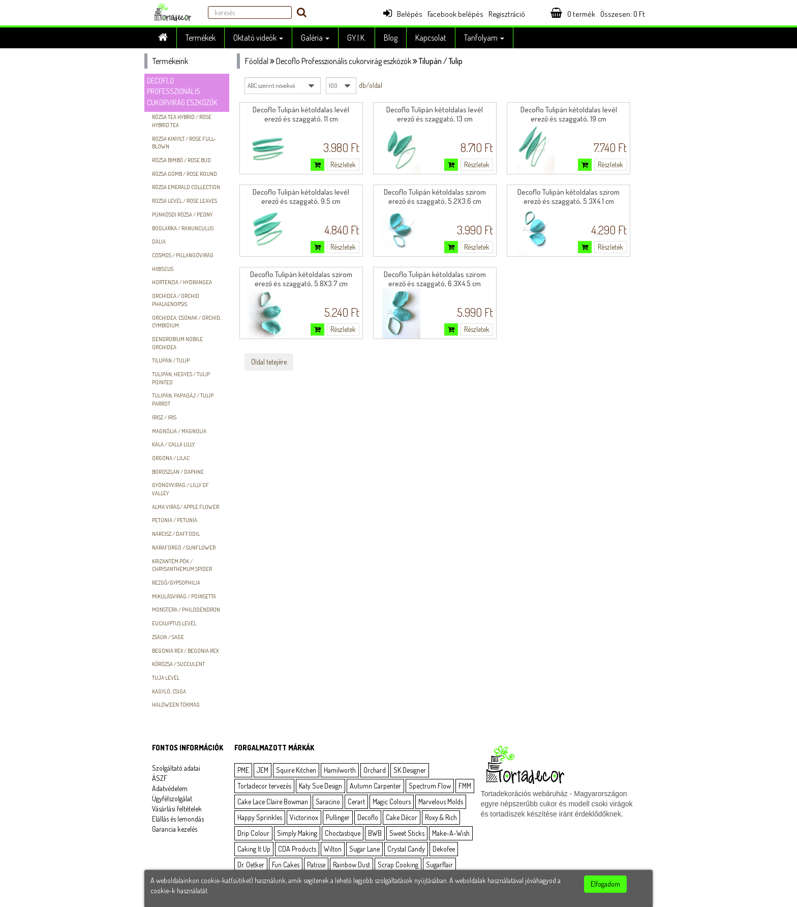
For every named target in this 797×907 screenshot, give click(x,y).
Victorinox (304, 817)
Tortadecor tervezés (264, 785)
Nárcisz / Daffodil (176, 533)
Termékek (201, 38)
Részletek (343, 164)
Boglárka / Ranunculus (182, 228)
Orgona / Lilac (171, 458)
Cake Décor (401, 817)
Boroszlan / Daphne (178, 471)
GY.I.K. (356, 38)
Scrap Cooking (398, 864)
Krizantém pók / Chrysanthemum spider (182, 565)
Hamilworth (340, 770)
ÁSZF (159, 778)
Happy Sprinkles (259, 817)
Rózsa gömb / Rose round (184, 173)
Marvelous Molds (440, 801)
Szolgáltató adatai (176, 768)
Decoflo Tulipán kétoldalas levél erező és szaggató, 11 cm (301, 114)
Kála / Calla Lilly (173, 444)
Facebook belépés (455, 14)
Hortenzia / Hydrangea (182, 282)
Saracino (328, 801)
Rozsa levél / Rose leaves (184, 200)
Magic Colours (392, 801)
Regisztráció (506, 14)
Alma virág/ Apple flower (185, 506)
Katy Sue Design (320, 785)
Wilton (333, 848)
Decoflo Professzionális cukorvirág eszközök (182, 91)
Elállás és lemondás (178, 818)
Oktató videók (258, 38)
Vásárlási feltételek (177, 808)
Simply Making (297, 833)
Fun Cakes (285, 864)
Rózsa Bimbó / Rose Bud (181, 160)
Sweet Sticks (406, 833)
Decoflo (367, 817)
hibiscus (162, 269)
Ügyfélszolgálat (172, 798)
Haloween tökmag (176, 704)
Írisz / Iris (164, 417)
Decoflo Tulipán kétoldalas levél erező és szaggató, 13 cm (434, 114)
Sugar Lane (364, 848)
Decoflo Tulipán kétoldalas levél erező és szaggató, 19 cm (568, 114)
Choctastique (342, 833)
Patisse (316, 864)
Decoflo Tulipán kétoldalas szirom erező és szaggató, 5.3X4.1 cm (568, 196)
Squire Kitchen (296, 770)
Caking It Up (253, 848)
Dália (159, 241)
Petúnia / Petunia (174, 520)
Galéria (315, 38)
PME (243, 770)
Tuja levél (165, 677)
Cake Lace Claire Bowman (272, 801)
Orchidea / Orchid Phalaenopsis (175, 300)
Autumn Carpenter (375, 785)
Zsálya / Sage (168, 637)
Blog (390, 38)
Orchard (374, 770)
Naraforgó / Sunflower (184, 547)
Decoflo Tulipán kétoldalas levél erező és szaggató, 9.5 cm (301, 196)
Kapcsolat (430, 38)
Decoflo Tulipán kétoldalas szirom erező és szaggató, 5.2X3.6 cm (435, 196)
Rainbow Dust (351, 864)
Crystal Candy (406, 848)
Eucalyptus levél (174, 623)
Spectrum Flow (430, 785)
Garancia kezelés (174, 829)
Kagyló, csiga (169, 691)
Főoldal (256, 61)
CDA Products (297, 848)
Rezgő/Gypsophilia (176, 582)
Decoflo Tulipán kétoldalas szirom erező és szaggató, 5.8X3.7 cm (301, 278)
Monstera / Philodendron (186, 609)
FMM (464, 785)
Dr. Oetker (250, 864)
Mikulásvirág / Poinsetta (184, 596)
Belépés (402, 14)
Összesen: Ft (622, 14)
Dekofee (444, 848)
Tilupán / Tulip (171, 360)
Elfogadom (605, 884)
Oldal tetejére (269, 361)
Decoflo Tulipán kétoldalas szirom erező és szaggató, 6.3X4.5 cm (435, 278)
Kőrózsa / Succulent (178, 664)
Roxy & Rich (441, 817)
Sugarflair (439, 864)
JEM (262, 770)
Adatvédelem (170, 788)
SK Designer (409, 770)
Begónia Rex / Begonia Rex (185, 650)
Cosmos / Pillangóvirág (182, 255)
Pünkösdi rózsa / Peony (182, 214)
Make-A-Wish (451, 833)
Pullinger (338, 817)
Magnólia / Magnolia (179, 431)
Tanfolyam (484, 38)
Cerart (356, 801)
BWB (375, 833)
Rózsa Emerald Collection (186, 187)
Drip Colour (253, 833)
